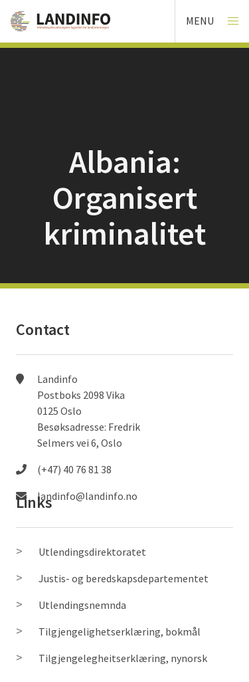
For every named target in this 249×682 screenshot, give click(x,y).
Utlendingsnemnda (82, 605)
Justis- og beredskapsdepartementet (123, 578)
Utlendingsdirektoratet (92, 551)
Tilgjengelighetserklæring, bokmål (120, 631)
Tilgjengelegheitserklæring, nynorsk (123, 658)
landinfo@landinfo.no (87, 496)
